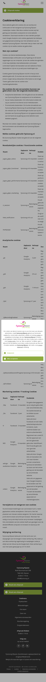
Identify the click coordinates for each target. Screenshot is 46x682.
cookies (38, 335)
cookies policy (12, 341)
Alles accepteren (12, 358)
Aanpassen (10, 353)
